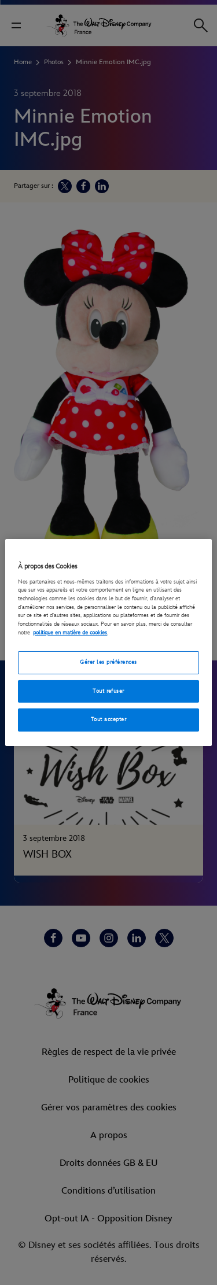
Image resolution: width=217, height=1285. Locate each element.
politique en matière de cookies (70, 632)
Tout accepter (108, 719)
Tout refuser (108, 691)
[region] (108, 642)
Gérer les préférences (108, 662)
